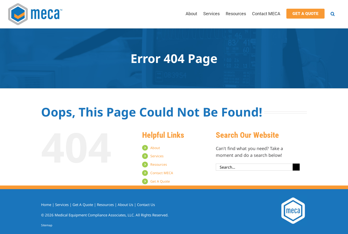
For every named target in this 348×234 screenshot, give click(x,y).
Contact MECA (161, 173)
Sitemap (46, 225)
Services (157, 156)
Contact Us (146, 204)
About (155, 147)
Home (46, 204)
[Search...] (254, 167)
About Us (125, 204)
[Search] (296, 167)
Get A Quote (160, 181)
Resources (158, 164)
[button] (333, 13)
